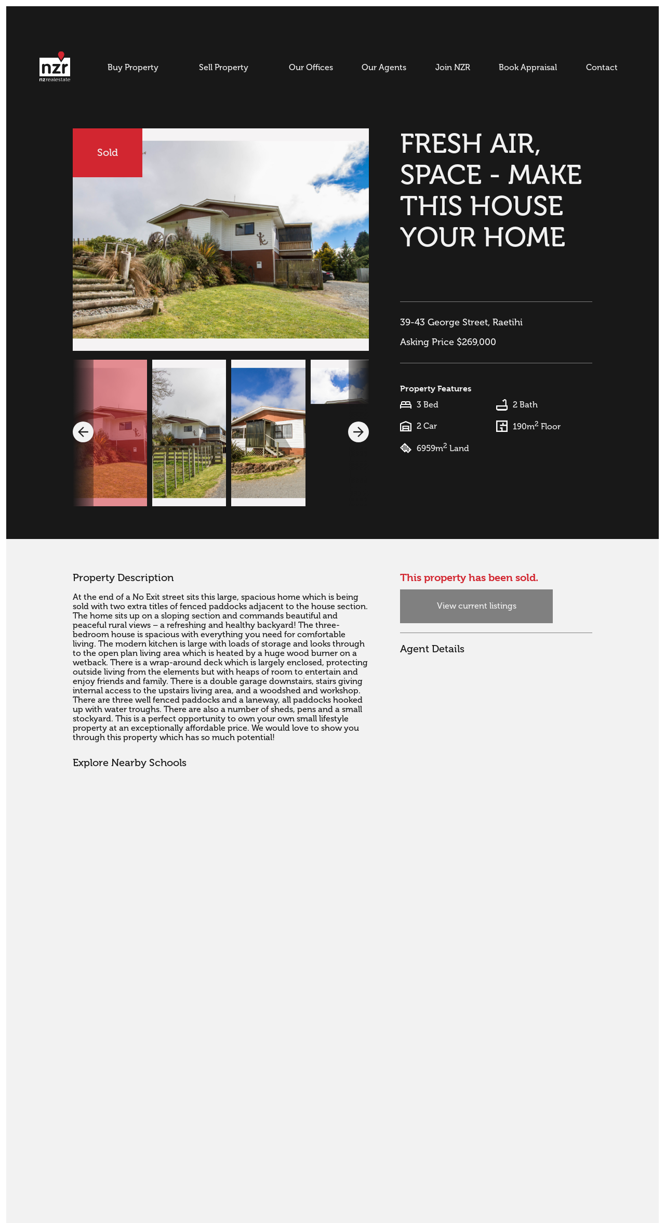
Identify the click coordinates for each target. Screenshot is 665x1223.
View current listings (476, 606)
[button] (83, 432)
